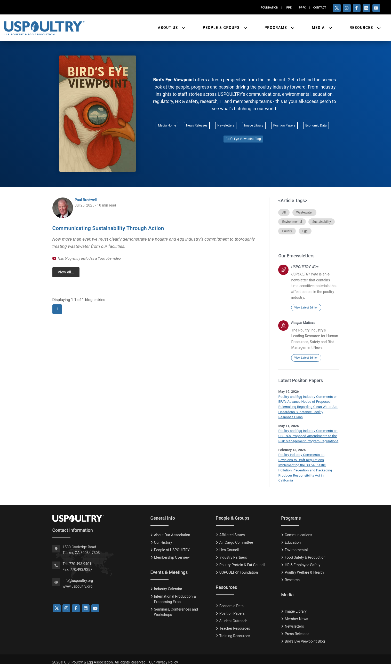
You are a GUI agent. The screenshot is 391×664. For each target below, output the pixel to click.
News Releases (197, 125)
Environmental (292, 222)
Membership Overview (171, 551)
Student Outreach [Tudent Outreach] (233, 615)
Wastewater (304, 212)
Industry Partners (233, 551)
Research (292, 574)
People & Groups (222, 27)
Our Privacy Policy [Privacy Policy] (163, 656)
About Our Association (172, 529)
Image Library (253, 125)
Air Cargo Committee (236, 536)
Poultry (287, 231)
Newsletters (225, 125)
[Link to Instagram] (66, 602)
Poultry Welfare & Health (304, 566)
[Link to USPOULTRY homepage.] (44, 27)
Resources (361, 27)
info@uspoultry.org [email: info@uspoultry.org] (78, 574)
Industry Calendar (168, 583)
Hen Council (229, 544)
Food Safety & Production (305, 551)
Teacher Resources (234, 622)
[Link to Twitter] (57, 602)
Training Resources (234, 630)
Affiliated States (232, 529)
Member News (296, 613)
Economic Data (316, 125)
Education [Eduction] (293, 536)
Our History (163, 536)
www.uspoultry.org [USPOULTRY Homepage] (78, 580)
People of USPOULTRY (171, 544)
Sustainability (321, 222)
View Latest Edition (306, 307)
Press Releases (297, 628)
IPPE (288, 7)
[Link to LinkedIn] (86, 602)
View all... (66, 272)
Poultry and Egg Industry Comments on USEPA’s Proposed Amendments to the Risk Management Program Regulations (307, 435)
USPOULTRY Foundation (238, 566)
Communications (298, 529)
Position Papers (284, 125)
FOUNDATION (269, 7)
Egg (305, 231)
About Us (168, 27)
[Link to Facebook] (76, 602)
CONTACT (319, 7)
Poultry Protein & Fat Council (242, 559)
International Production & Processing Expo (175, 593)
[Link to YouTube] (95, 602)
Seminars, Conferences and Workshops (176, 606)
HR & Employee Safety (302, 559)
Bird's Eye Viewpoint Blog (243, 139)
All (284, 212)
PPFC (302, 7)
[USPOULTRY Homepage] (97, 512)
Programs (276, 27)
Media (319, 27)
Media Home (167, 125)
